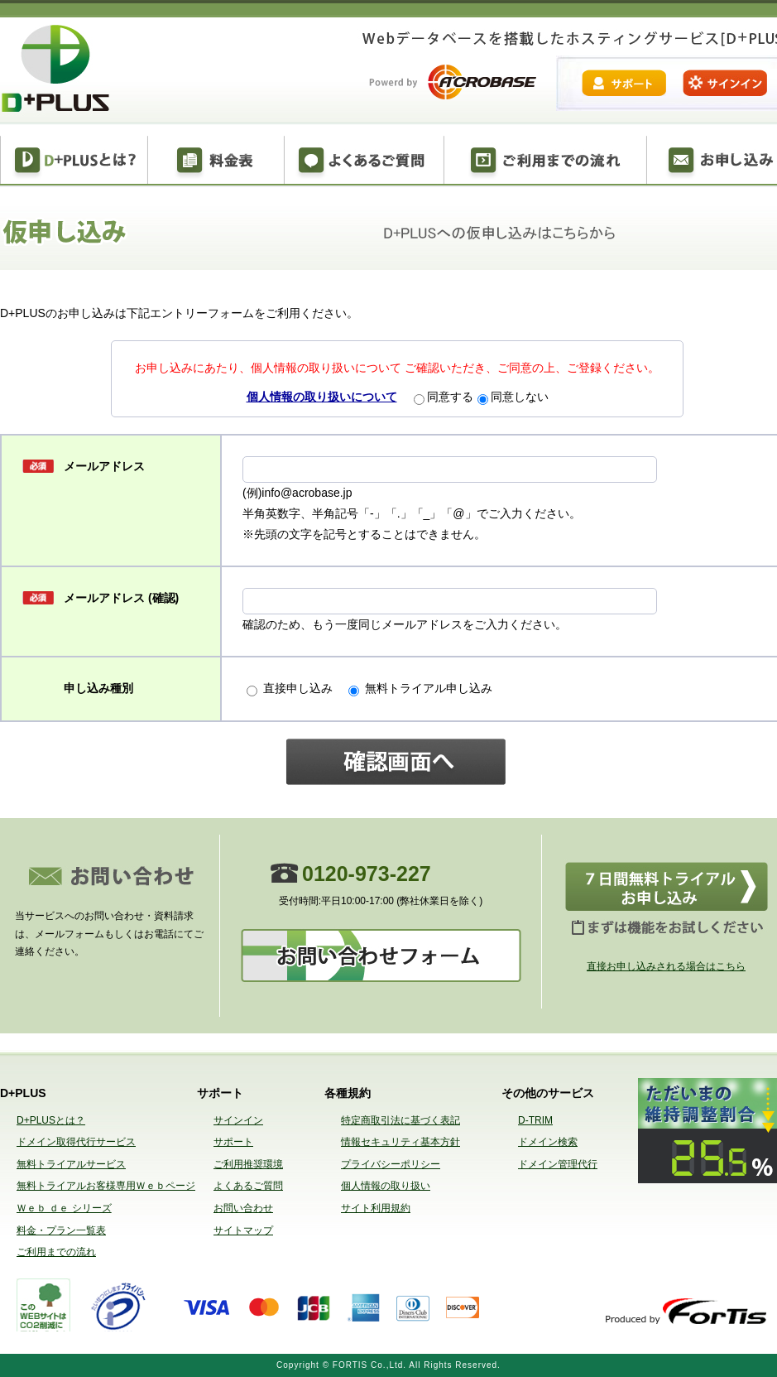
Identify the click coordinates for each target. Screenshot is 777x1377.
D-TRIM (535, 1120)
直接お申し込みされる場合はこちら (666, 966)
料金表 (216, 161)
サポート (233, 1142)
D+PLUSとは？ (74, 161)
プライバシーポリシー (390, 1164)
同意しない (513, 396)
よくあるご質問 (248, 1186)
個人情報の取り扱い (385, 1186)
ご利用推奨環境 (248, 1164)
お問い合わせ (243, 1208)
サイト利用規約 (375, 1208)
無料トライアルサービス (71, 1164)
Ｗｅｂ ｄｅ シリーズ (64, 1208)
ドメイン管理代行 (557, 1164)
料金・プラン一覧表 (61, 1230)
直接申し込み (295, 688)
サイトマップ (243, 1230)
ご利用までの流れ (545, 161)
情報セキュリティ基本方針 (400, 1142)
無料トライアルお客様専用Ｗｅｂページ (106, 1186)
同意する (443, 396)
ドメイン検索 (548, 1142)
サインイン (238, 1120)
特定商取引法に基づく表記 (400, 1120)
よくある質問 (364, 161)
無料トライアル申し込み (420, 688)
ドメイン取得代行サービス (76, 1142)
